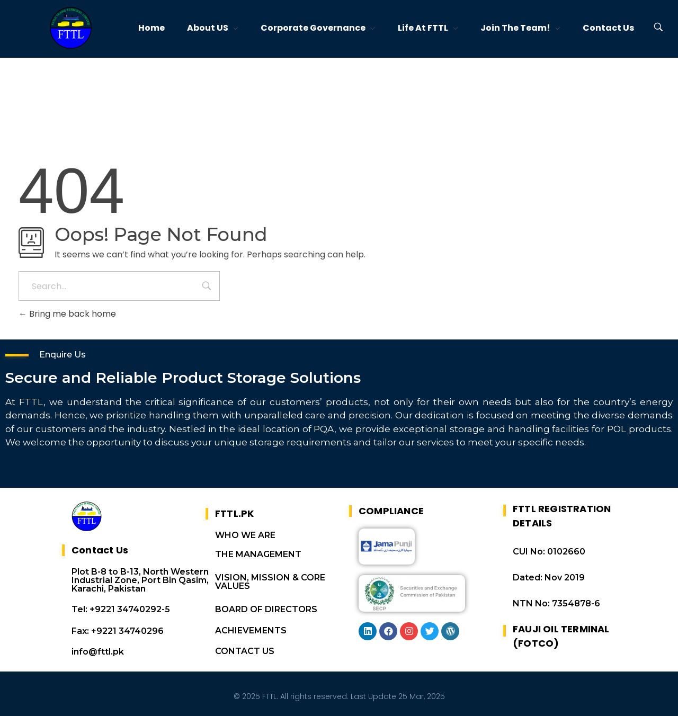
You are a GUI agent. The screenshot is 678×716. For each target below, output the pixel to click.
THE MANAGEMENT (258, 554)
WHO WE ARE (245, 535)
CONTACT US (244, 651)
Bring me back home (67, 314)
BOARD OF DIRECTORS (266, 609)
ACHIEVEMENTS (251, 630)
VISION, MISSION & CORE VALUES (270, 581)
